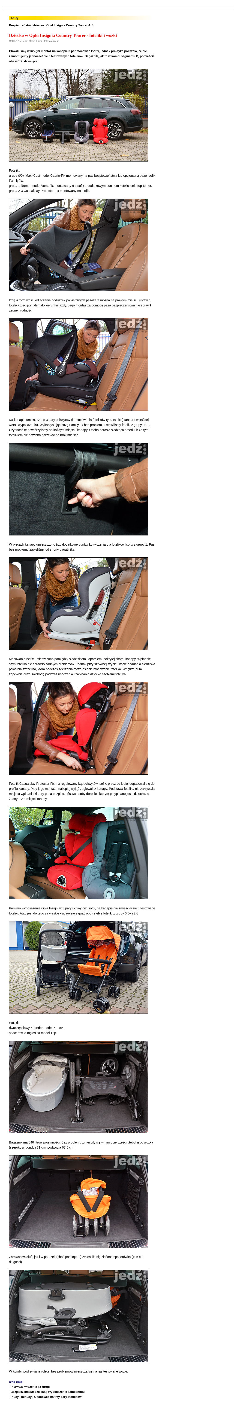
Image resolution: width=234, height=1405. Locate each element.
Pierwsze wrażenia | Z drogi (30, 1386)
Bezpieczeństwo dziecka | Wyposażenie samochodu (48, 1391)
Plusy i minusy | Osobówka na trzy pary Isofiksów (46, 1397)
